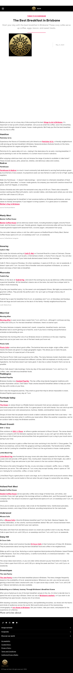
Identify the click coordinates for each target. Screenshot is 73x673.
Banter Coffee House (8, 223)
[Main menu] (3, 8)
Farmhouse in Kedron (8, 170)
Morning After (5, 320)
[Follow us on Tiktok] (3, 622)
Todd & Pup (20, 280)
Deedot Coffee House (8, 494)
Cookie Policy (6, 645)
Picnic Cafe (4, 347)
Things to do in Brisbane (36, 16)
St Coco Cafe (36, 544)
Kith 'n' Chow (18, 431)
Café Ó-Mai (29, 253)
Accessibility (5, 641)
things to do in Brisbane (53, 122)
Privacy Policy (6, 648)
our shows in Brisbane (21, 607)
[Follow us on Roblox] (16, 622)
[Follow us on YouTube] (13, 622)
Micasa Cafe (10, 520)
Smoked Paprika (22, 381)
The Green (4, 405)
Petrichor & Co (48, 141)
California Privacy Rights (9, 655)
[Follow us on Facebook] (6, 622)
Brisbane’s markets (47, 595)
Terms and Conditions (8, 651)
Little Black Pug (6, 456)
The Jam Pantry (6, 578)
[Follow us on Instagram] (9, 622)
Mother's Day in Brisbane (10, 204)
